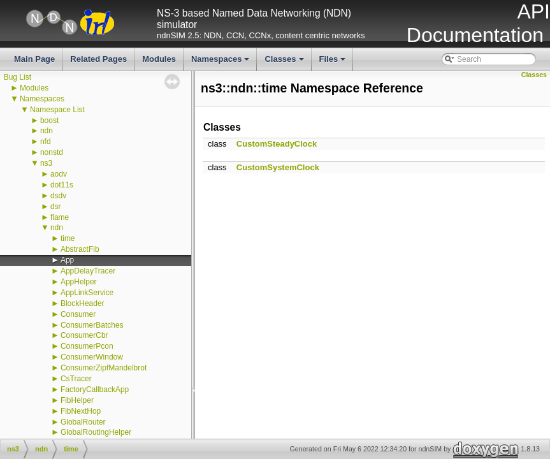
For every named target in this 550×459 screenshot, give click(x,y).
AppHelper (79, 281)
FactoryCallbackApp (95, 389)
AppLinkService (87, 292)
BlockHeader (83, 303)
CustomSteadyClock (276, 144)
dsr (55, 206)
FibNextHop (81, 411)
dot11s (61, 184)
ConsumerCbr (84, 335)
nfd (45, 141)
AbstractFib (80, 249)
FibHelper (77, 400)
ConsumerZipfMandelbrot (104, 367)
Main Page (34, 59)
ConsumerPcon (87, 346)
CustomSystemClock (277, 167)
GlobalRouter (83, 422)
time (68, 238)
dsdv (58, 195)
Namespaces (221, 62)
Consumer (78, 314)
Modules (159, 59)
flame (59, 217)
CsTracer (76, 378)
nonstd (51, 152)
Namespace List (57, 109)
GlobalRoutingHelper (96, 432)
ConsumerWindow (92, 357)
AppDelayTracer (88, 270)
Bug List (17, 77)
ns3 (46, 163)
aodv (58, 174)
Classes (284, 62)
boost (49, 120)
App (67, 260)
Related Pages (98, 59)
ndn (46, 130)
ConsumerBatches (92, 325)
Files (333, 62)
